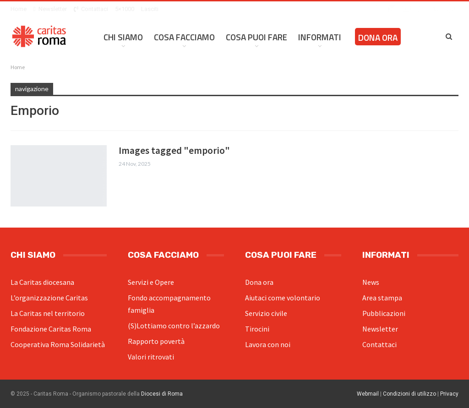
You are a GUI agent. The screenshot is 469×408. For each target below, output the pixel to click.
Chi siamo (123, 37)
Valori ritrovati (151, 356)
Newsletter (50, 8)
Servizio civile (266, 313)
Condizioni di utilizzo (409, 394)
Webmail (368, 394)
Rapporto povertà (156, 341)
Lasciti (149, 8)
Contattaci (91, 8)
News (370, 282)
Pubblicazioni (383, 313)
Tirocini (257, 328)
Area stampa (382, 297)
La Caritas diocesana (42, 282)
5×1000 (124, 8)
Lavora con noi (267, 344)
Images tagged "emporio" (174, 150)
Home (19, 8)
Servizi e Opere (151, 282)
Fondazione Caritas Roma (51, 328)
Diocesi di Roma (162, 394)
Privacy (449, 394)
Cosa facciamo (184, 37)
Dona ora (378, 37)
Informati (319, 37)
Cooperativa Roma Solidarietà (58, 344)
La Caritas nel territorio (48, 313)
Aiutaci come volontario (282, 297)
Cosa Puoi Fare (256, 37)
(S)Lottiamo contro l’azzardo (174, 325)
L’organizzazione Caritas (49, 297)
